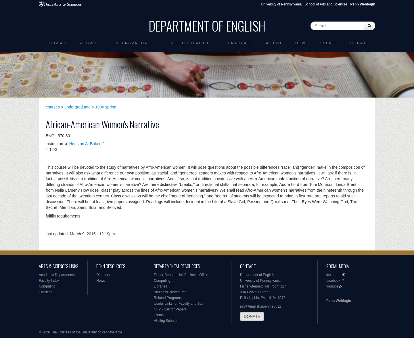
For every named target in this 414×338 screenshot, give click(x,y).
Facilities (45, 292)
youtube (332, 286)
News (301, 43)
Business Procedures (170, 292)
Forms (159, 315)
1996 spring (105, 107)
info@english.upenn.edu (258, 306)
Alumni (274, 43)
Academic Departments (57, 275)
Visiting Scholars (166, 321)
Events (328, 43)
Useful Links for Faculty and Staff (179, 304)
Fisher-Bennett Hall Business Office (181, 275)
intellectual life (191, 43)
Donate (359, 43)
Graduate (240, 43)
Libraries (160, 286)
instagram (334, 275)
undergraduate (77, 107)
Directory (103, 275)
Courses (55, 43)
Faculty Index (49, 281)
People (89, 43)
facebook (333, 281)
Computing (47, 286)
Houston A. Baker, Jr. (88, 143)
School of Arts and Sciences (325, 4)
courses (53, 107)
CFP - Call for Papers (170, 309)
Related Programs (168, 298)
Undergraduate (133, 43)
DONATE (252, 316)
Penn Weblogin (338, 301)
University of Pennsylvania (281, 4)
